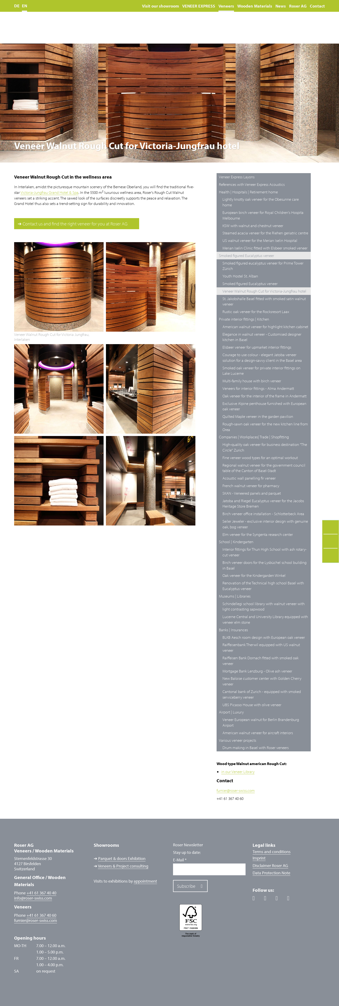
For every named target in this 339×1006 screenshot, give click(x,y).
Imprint (259, 858)
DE (17, 5)
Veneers (226, 6)
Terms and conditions (272, 851)
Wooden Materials (254, 6)
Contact (317, 6)
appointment (145, 881)
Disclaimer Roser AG (270, 865)
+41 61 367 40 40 (41, 893)
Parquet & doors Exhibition (121, 858)
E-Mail (179, 860)
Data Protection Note (271, 873)
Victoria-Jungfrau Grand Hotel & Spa (49, 192)
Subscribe (186, 886)
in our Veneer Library (237, 771)
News (280, 6)
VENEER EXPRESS (198, 6)
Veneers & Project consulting (123, 866)
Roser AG (298, 6)
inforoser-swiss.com (33, 898)
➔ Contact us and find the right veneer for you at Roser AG (72, 224)
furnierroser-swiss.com (236, 790)
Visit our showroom (160, 6)
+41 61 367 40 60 (41, 915)
